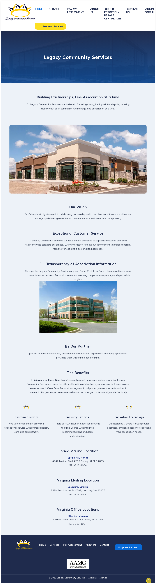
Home (42, 547)
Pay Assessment (72, 547)
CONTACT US (133, 10)
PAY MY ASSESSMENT (75, 10)
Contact (104, 547)
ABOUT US (94, 10)
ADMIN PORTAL (149, 10)
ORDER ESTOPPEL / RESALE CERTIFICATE (112, 13)
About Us (91, 547)
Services (54, 547)
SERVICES (55, 8)
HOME (39, 8)
